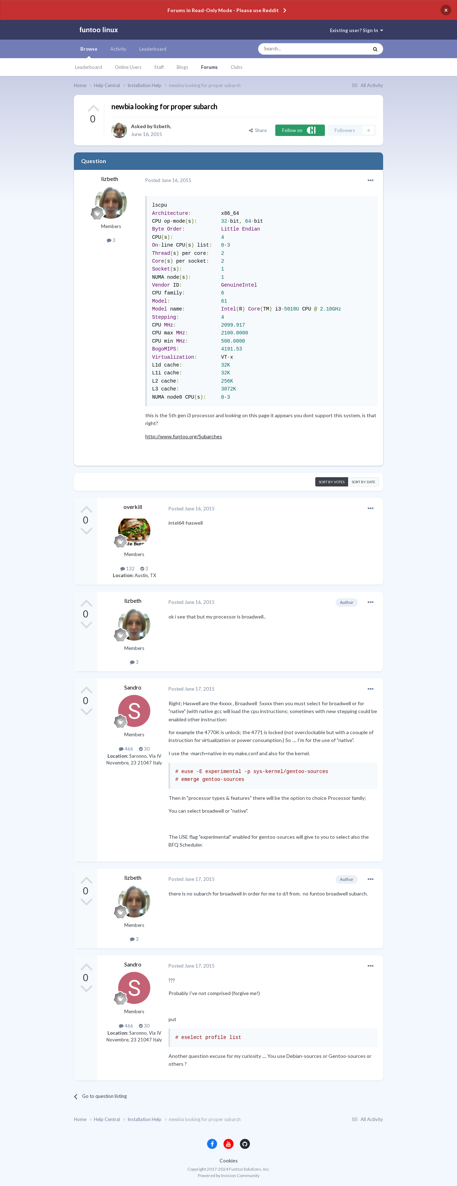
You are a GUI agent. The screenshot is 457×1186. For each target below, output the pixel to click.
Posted (168, 180)
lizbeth (162, 126)
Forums (209, 67)
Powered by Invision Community (229, 1175)
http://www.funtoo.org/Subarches (183, 436)
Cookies (229, 1160)
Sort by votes (332, 482)
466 (126, 749)
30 (144, 749)
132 (127, 568)
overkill (133, 506)
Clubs (236, 67)
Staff (159, 67)
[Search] (299, 49)
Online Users (128, 67)
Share (258, 130)
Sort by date (363, 482)
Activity (118, 49)
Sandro (132, 687)
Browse (88, 52)
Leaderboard (88, 67)
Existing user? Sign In (356, 30)
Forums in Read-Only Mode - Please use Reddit (223, 10)
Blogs (182, 67)
